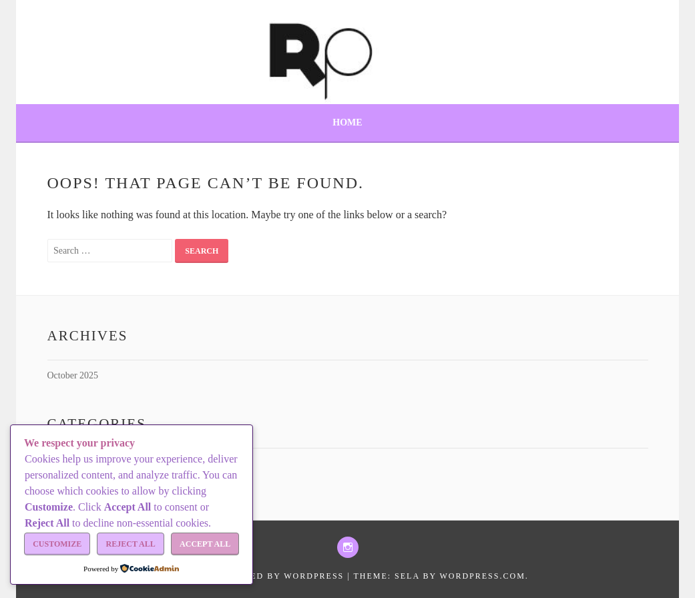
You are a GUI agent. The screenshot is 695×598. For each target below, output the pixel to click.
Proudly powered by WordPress (255, 576)
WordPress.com (482, 576)
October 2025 (73, 375)
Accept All (205, 544)
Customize (57, 544)
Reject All (131, 544)
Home (347, 122)
